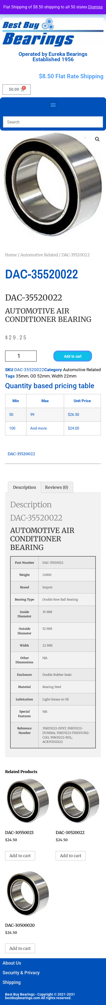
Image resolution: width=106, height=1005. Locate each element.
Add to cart (72, 356)
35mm (22, 376)
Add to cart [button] (20, 855)
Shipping (12, 982)
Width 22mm (64, 376)
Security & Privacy (21, 972)
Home (11, 254)
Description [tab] (24, 487)
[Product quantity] (21, 356)
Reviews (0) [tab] (56, 487)
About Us (12, 963)
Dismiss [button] (95, 7)
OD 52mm (40, 376)
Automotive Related (39, 254)
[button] (53, 104)
